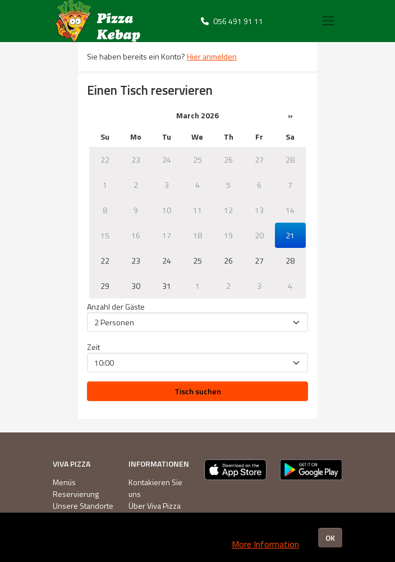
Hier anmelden (212, 56)
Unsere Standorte (83, 506)
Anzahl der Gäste (116, 306)
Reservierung (76, 494)
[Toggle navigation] (328, 20)
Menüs (64, 482)
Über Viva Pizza (154, 506)
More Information (265, 544)
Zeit (93, 347)
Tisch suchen (197, 391)
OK (330, 537)
